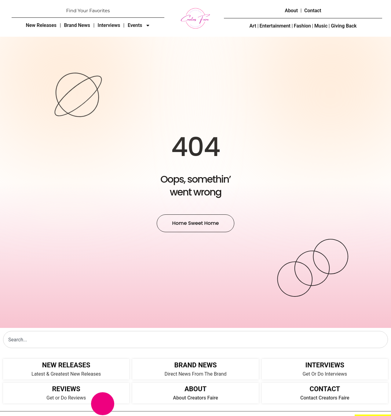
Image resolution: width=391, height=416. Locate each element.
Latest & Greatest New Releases (66, 374)
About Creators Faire (195, 398)
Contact (312, 10)
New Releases (40, 25)
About (291, 10)
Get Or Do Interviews (325, 374)
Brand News (77, 25)
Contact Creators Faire (324, 398)
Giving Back (344, 26)
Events (139, 25)
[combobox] (195, 339)
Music (321, 26)
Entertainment (275, 26)
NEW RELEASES (66, 365)
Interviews (109, 25)
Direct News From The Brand (195, 374)
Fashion (302, 26)
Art (252, 26)
